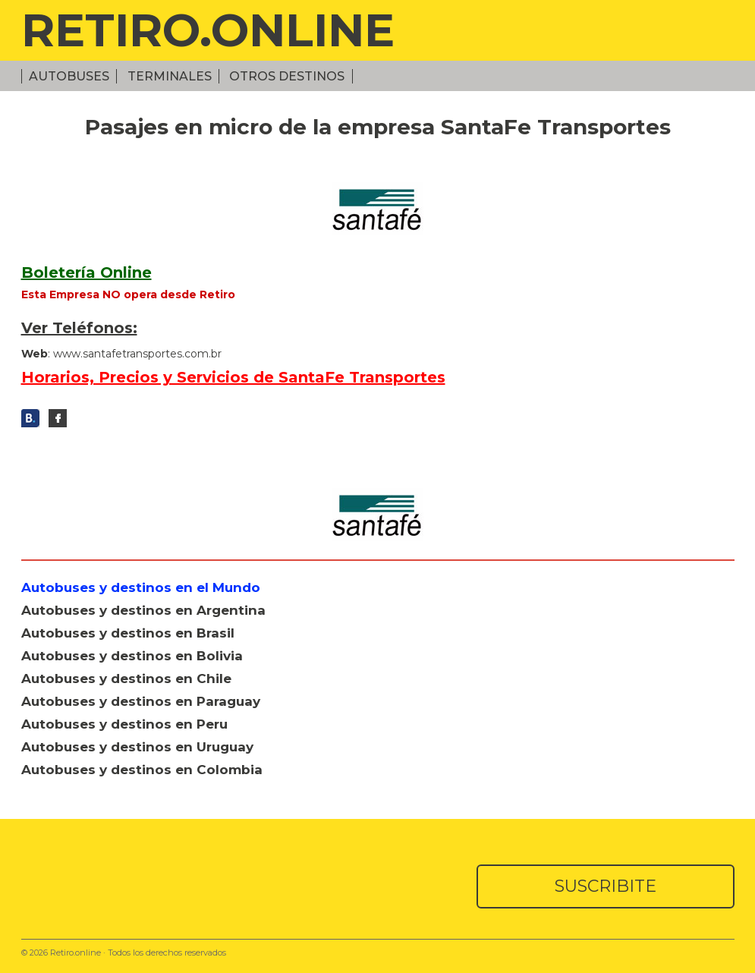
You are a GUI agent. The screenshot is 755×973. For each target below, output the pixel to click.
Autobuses (69, 76)
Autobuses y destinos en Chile (126, 678)
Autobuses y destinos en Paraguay (140, 701)
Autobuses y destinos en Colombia (142, 769)
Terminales (169, 76)
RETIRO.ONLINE (208, 30)
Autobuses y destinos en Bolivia (132, 655)
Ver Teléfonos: (79, 328)
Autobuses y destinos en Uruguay (137, 746)
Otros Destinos (286, 76)
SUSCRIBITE (605, 886)
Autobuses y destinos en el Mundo (140, 587)
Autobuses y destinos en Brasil (127, 633)
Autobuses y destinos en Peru (124, 724)
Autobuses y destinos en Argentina (143, 610)
